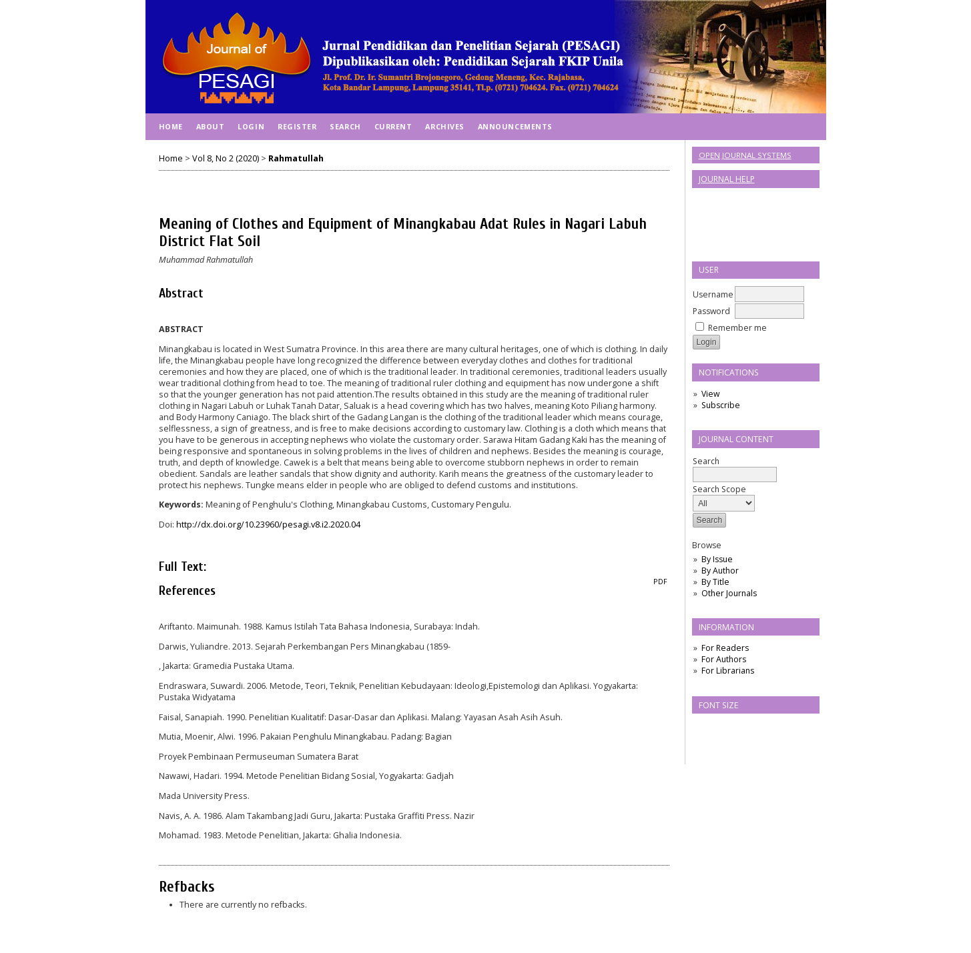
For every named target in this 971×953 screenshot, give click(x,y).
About (210, 126)
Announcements (515, 126)
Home (171, 126)
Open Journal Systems (745, 155)
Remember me (737, 327)
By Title (715, 582)
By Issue (717, 559)
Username (713, 294)
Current (393, 126)
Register (297, 126)
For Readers (725, 648)
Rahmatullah (296, 158)
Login (251, 126)
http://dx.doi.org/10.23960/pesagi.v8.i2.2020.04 (268, 524)
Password (711, 311)
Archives (444, 126)
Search (735, 467)
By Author (720, 570)
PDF (660, 581)
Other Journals (729, 593)
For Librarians (727, 670)
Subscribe (720, 405)
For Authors (723, 659)
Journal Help (727, 179)
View (710, 393)
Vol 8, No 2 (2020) (225, 158)
